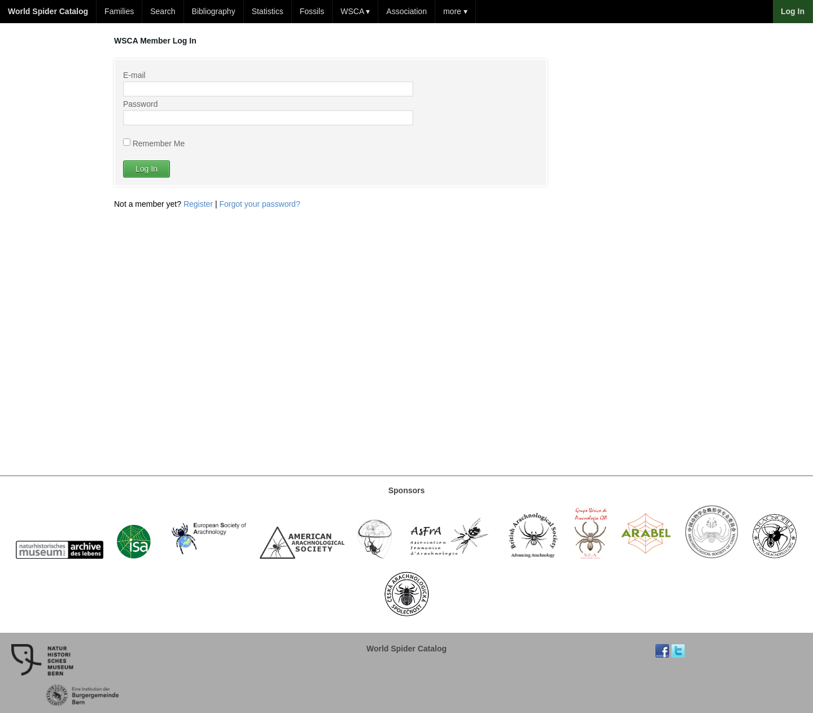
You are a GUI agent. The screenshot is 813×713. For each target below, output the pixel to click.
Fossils (312, 11)
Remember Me (159, 142)
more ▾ (455, 11)
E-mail (134, 75)
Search (162, 11)
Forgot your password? (260, 203)
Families (119, 11)
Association (406, 11)
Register (198, 203)
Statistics (267, 11)
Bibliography (213, 11)
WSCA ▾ (355, 11)
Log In (147, 168)
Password (140, 103)
